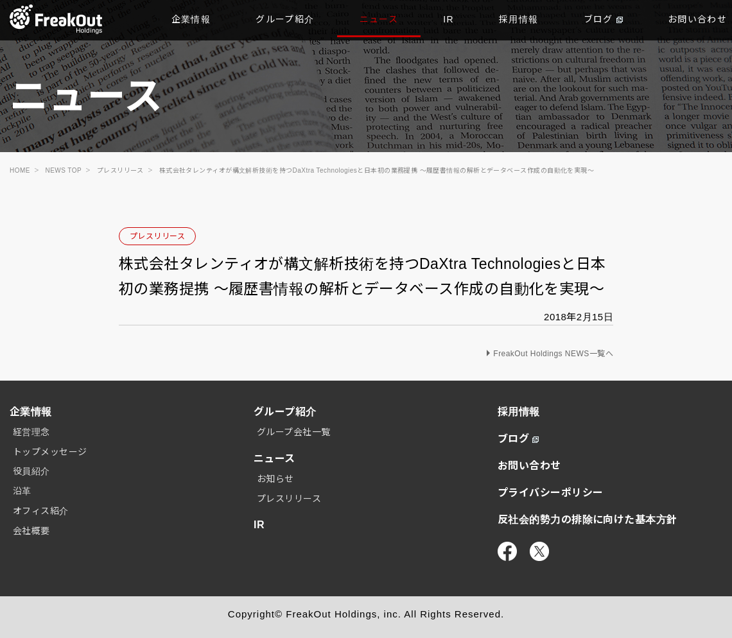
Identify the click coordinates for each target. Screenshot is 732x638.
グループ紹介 (285, 19)
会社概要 (31, 531)
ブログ (603, 19)
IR (448, 19)
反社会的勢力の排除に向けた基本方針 (587, 519)
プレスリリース (157, 236)
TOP (56, 19)
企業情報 (191, 19)
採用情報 (519, 19)
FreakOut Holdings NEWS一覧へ (553, 353)
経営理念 (31, 432)
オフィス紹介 (41, 511)
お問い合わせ (529, 465)
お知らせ (275, 479)
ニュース (379, 19)
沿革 (22, 491)
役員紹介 (31, 471)
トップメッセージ (50, 452)
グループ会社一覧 (294, 432)
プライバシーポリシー (551, 492)
